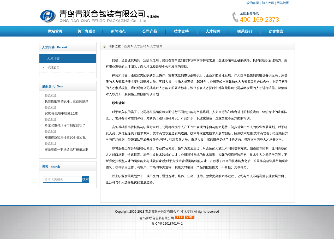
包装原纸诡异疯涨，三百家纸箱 (66, 101)
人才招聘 (213, 31)
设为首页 (253, 3)
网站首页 (55, 31)
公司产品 (149, 31)
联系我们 (244, 31)
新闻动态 (118, 31)
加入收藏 (268, 3)
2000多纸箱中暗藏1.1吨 (61, 113)
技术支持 (181, 31)
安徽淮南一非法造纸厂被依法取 (66, 149)
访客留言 (276, 31)
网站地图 (283, 3)
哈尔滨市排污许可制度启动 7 (65, 125)
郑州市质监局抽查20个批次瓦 (65, 137)
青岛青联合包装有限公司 (162, 211)
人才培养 (53, 58)
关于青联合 (86, 31)
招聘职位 (53, 68)
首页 (127, 46)
